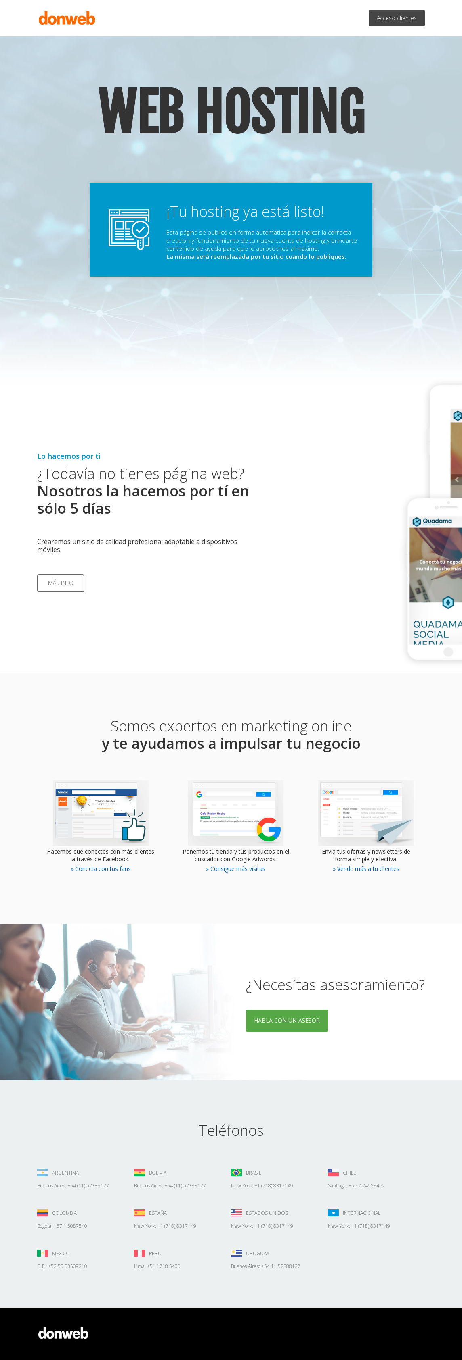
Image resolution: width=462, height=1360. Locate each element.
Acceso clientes (397, 18)
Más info (61, 583)
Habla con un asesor (287, 1020)
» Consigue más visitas (235, 869)
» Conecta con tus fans (101, 869)
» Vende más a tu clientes (366, 869)
